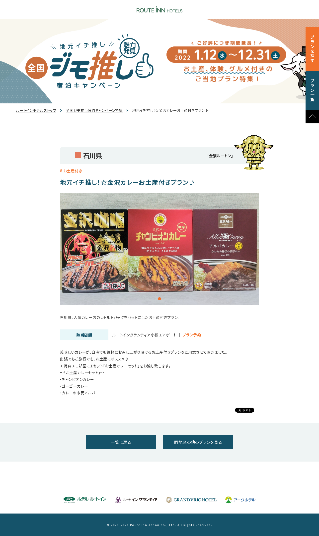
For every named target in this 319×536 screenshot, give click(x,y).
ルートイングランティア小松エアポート (144, 334)
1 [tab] (159, 298)
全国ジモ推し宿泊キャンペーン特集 (91, 110)
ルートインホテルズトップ (36, 110)
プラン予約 (191, 334)
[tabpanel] (159, 249)
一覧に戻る (121, 442)
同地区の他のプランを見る (198, 442)
